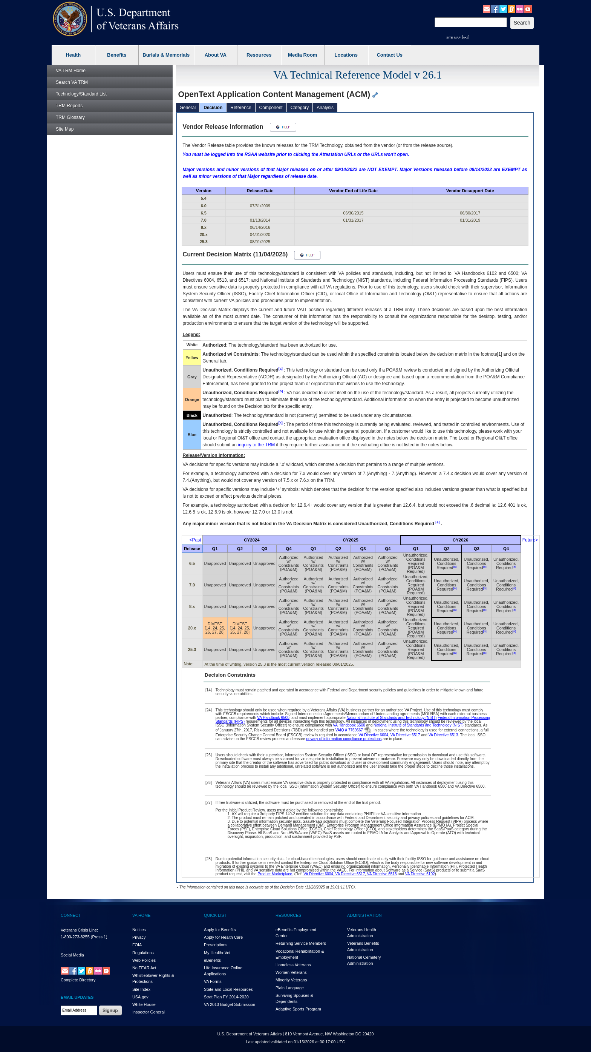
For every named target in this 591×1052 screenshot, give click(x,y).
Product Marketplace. (275, 874)
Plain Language (290, 988)
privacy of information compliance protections (343, 739)
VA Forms (213, 981)
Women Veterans (291, 972)
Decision (213, 107)
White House (144, 1004)
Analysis (325, 107)
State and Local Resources (228, 989)
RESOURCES (288, 915)
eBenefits (212, 960)
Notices (139, 929)
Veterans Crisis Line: (79, 930)
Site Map (64, 129)
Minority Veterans (291, 980)
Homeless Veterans (293, 965)
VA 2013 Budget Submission (229, 1004)
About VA (216, 55)
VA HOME (141, 915)
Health (73, 55)
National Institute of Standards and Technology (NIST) (392, 718)
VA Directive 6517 (405, 735)
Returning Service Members (301, 943)
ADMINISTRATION (364, 915)
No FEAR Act (144, 968)
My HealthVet (217, 952)
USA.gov (140, 997)
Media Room (302, 55)
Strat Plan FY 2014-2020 (226, 997)
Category (300, 107)
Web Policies (144, 960)
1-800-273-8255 (75, 937)
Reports (69, 105)
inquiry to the (256, 444)
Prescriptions (215, 944)
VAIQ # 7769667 (349, 730)
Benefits (116, 55)
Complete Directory (78, 980)
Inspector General (148, 1012)
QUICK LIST (215, 915)
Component (271, 107)
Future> (530, 540)
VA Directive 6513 (443, 735)
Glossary (70, 117)
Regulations (143, 952)
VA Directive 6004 (373, 735)
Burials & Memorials (166, 55)
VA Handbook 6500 (273, 718)
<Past (195, 540)
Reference (240, 107)
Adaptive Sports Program (298, 1009)
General (188, 107)
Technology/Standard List (81, 94)
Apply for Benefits (220, 929)
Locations (346, 55)
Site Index (141, 989)
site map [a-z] (457, 37)
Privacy (138, 937)
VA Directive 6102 (420, 874)
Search (72, 82)
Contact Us (390, 55)
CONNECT (71, 915)
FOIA (137, 944)
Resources (259, 55)
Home (71, 70)
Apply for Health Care (223, 937)
